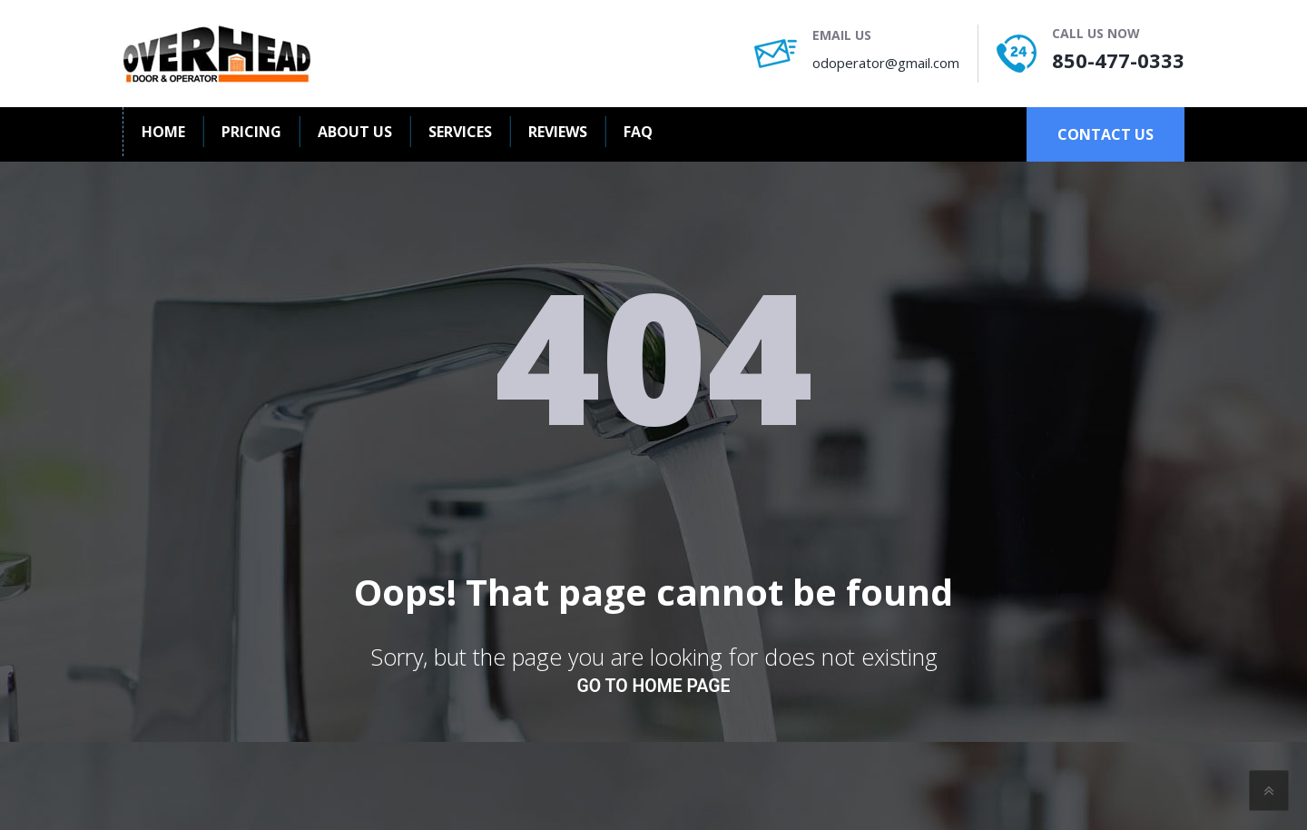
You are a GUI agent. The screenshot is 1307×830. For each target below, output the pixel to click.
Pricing (251, 132)
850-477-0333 (1118, 60)
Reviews (557, 132)
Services (460, 132)
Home (163, 132)
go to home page (654, 686)
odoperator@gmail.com (885, 63)
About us (355, 132)
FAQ (638, 132)
